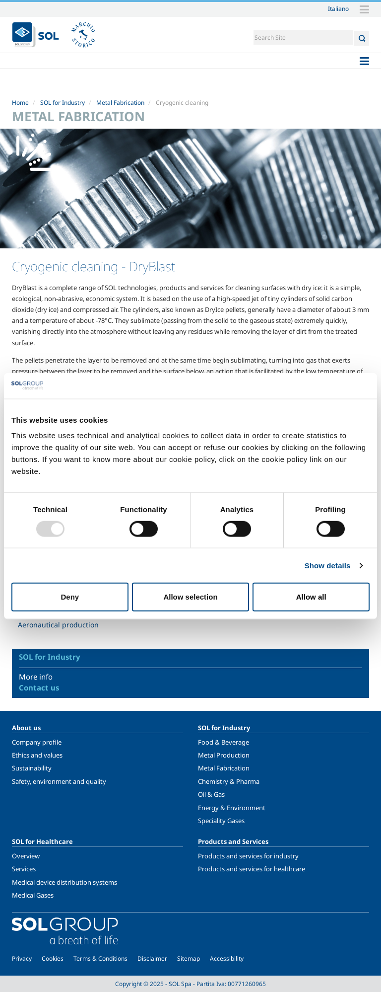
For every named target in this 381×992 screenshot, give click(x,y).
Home (20, 102)
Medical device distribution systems (64, 882)
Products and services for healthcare (251, 868)
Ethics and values (37, 755)
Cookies (53, 958)
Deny (70, 597)
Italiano (338, 8)
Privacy (22, 958)
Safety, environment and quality (59, 781)
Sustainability (32, 767)
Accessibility (227, 958)
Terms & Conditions (100, 958)
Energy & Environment (231, 807)
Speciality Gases (221, 820)
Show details (328, 565)
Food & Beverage (223, 742)
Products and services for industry (248, 855)
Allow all (311, 597)
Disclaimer (152, 958)
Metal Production (224, 755)
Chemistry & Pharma (228, 781)
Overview (26, 855)
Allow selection (190, 597)
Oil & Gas (211, 794)
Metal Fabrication (120, 102)
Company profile (37, 742)
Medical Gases (33, 895)
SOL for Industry (62, 102)
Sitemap (188, 958)
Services (24, 868)
